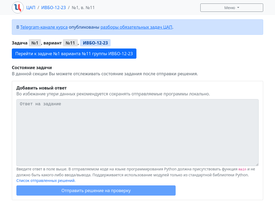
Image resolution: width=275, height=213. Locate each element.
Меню (230, 7)
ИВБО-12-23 (53, 7)
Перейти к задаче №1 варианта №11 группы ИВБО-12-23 (74, 54)
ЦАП (30, 7)
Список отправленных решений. (45, 180)
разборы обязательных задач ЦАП (136, 27)
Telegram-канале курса (44, 27)
